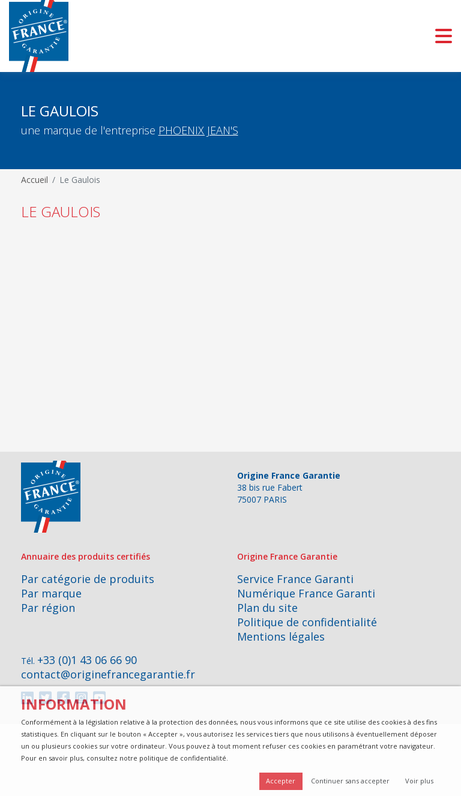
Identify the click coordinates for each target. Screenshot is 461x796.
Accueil (34, 179)
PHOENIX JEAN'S (198, 130)
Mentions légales (281, 636)
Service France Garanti (295, 579)
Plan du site (267, 607)
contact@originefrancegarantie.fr (108, 674)
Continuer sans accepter (350, 780)
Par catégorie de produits (87, 579)
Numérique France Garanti (306, 593)
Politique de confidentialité (307, 622)
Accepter (280, 780)
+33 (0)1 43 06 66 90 (87, 660)
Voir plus (419, 780)
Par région (48, 607)
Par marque (51, 593)
